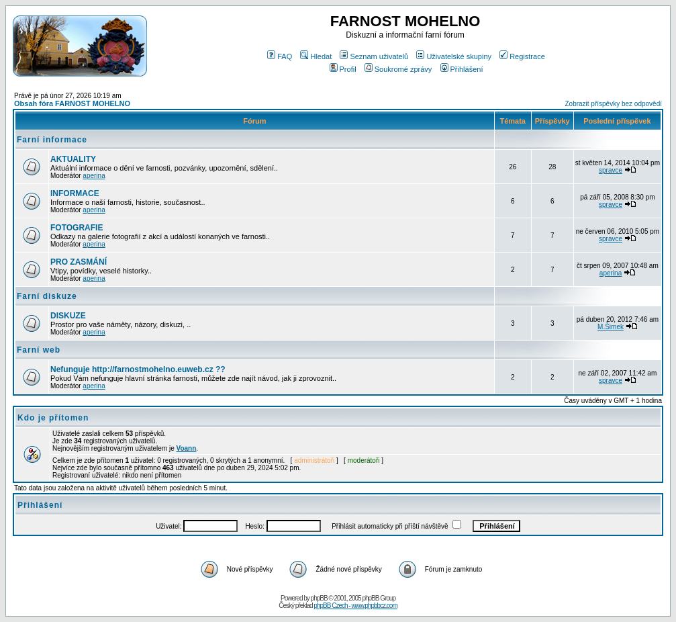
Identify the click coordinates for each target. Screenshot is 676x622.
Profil (343, 69)
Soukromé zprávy (398, 69)
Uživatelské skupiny (453, 56)
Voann (187, 448)
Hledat (316, 56)
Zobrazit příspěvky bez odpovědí (613, 103)
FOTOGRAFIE (76, 227)
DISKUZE (68, 315)
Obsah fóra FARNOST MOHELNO (72, 103)
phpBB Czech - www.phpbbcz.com (355, 605)
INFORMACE (74, 193)
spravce (610, 170)
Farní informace (52, 139)
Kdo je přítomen (53, 418)
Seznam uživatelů (374, 56)
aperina (94, 175)
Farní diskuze (47, 296)
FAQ (279, 56)
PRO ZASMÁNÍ (78, 262)
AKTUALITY (73, 159)
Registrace (522, 56)
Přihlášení (461, 69)
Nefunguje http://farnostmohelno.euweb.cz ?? (138, 369)
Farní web (38, 350)
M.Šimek (610, 326)
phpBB (319, 598)
